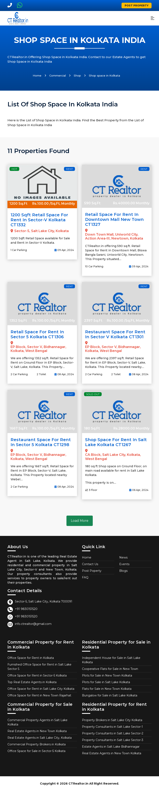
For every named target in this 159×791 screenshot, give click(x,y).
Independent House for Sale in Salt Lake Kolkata (111, 660)
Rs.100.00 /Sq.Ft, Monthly (53, 204)
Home (37, 75)
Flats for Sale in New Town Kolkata (106, 689)
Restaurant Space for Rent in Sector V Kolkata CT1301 (115, 334)
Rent (69, 168)
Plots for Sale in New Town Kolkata (107, 675)
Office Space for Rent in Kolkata (30, 658)
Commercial (57, 75)
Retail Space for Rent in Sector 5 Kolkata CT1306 (37, 334)
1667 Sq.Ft (18, 428)
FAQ (85, 577)
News (123, 557)
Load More (79, 521)
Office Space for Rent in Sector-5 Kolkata (37, 675)
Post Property (136, 5)
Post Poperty (91, 571)
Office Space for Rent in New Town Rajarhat (39, 695)
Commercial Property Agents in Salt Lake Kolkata (37, 722)
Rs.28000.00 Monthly (131, 428)
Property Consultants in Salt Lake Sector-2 (112, 733)
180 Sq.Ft (92, 428)
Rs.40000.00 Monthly (131, 203)
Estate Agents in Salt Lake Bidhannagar (111, 746)
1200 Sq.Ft (18, 204)
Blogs (123, 571)
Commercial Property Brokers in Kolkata (36, 744)
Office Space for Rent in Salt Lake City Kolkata (40, 689)
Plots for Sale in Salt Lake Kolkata (106, 682)
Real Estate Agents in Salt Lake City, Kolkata (39, 738)
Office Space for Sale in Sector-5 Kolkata (36, 751)
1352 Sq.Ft (18, 320)
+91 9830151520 (26, 609)
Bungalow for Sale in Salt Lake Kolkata (109, 695)
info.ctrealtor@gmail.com (33, 624)
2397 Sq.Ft (93, 320)
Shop (77, 75)
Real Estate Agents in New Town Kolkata (37, 731)
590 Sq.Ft (92, 203)
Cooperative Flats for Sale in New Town (110, 669)
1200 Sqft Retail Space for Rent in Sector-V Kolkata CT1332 (39, 219)
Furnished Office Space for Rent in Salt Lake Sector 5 (39, 667)
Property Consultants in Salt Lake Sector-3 (112, 740)
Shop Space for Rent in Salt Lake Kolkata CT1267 (116, 442)
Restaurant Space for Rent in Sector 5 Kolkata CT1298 (41, 442)
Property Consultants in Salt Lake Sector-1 (112, 727)
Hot (14, 168)
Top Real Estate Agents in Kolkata (32, 682)
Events (124, 564)
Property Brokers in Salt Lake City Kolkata (112, 720)
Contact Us (90, 564)
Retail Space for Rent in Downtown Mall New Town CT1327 (114, 219)
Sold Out (93, 394)
